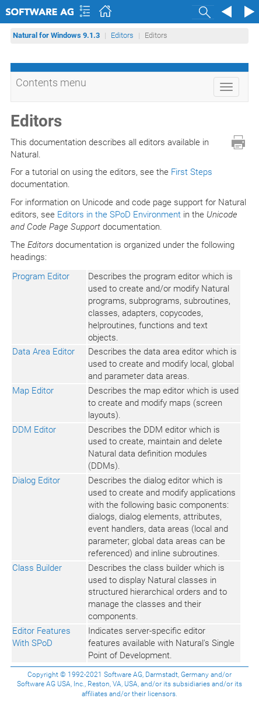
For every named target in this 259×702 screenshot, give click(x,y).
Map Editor (33, 390)
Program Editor (40, 276)
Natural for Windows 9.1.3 (56, 35)
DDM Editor (34, 429)
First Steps (191, 172)
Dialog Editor (36, 480)
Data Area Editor (43, 351)
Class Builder (37, 568)
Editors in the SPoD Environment (119, 214)
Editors (122, 35)
